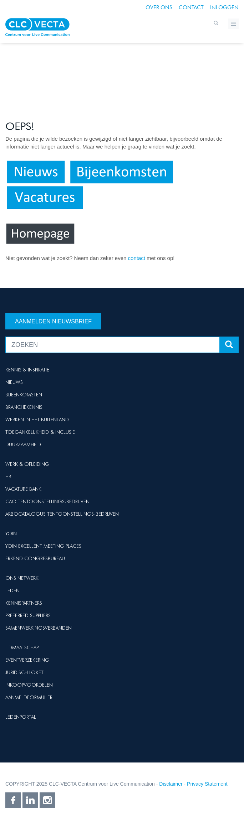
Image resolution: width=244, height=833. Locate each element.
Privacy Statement (207, 784)
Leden (12, 590)
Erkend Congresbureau (35, 558)
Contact (191, 7)
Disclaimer (170, 784)
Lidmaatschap (22, 647)
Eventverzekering (27, 660)
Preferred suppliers (28, 615)
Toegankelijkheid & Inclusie (40, 432)
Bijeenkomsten (23, 394)
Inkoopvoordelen (29, 685)
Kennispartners (23, 603)
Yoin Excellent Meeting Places (43, 546)
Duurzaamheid (23, 444)
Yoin (11, 533)
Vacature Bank (23, 489)
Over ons (159, 7)
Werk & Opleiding (27, 464)
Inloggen (224, 7)
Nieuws (14, 382)
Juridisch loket (24, 672)
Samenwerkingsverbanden (38, 628)
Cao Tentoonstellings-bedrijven (47, 501)
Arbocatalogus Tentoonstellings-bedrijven (62, 514)
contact (137, 258)
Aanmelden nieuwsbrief (53, 321)
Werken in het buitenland (37, 419)
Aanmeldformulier (28, 697)
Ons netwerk (22, 578)
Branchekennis (23, 407)
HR (8, 476)
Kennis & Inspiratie (27, 370)
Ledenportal (20, 717)
